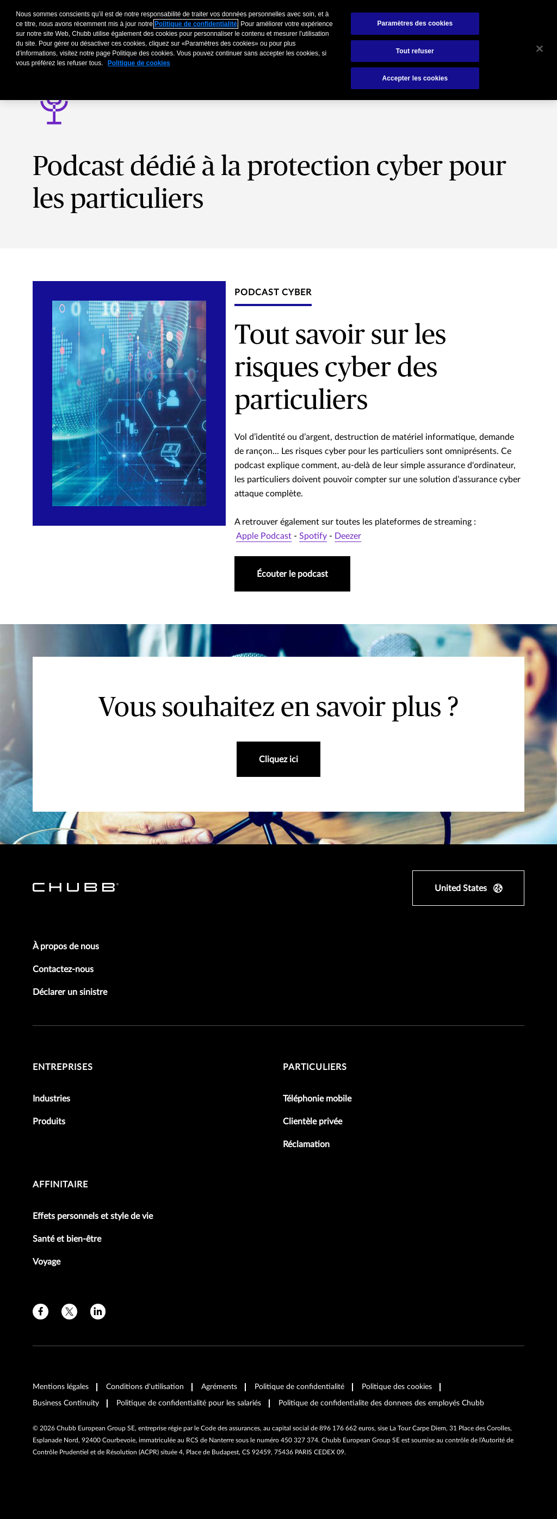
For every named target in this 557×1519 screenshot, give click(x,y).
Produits (49, 1121)
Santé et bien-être (67, 1239)
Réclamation (306, 1144)
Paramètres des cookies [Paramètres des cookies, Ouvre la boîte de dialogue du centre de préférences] (415, 23)
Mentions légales (61, 1387)
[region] (278, 50)
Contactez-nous (63, 969)
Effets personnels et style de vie (93, 1216)
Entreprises (63, 1067)
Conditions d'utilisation (145, 1387)
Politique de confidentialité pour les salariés (188, 1403)
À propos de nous (66, 946)
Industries (51, 1098)
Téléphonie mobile (317, 1098)
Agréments (219, 1387)
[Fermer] (540, 49)
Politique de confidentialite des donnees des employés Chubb (381, 1403)
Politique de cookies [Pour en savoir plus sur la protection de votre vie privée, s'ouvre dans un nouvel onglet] (139, 63)
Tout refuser (415, 51)
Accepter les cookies (415, 78)
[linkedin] (98, 1311)
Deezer (348, 536)
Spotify (313, 536)
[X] (69, 1311)
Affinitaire (60, 1184)
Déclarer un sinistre (70, 992)
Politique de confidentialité (299, 1387)
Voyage (46, 1261)
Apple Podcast (264, 536)
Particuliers (315, 1067)
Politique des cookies (397, 1387)
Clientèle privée (312, 1121)
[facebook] (40, 1311)
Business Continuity (66, 1403)
